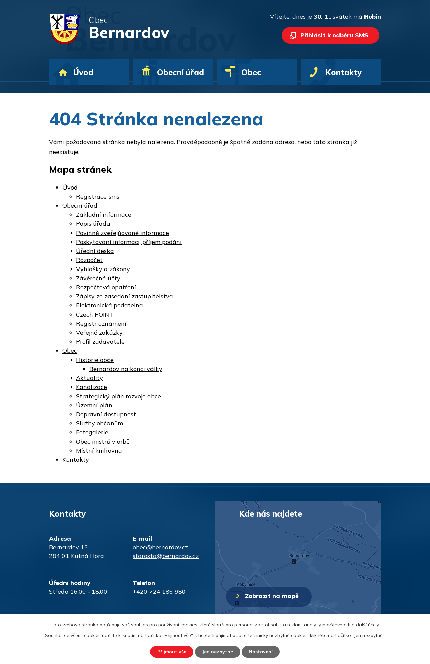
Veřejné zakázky (99, 332)
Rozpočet (89, 260)
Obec (251, 72)
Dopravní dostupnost (106, 414)
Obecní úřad (180, 72)
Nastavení (261, 652)
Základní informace (103, 214)
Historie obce (95, 360)
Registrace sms (97, 196)
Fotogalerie (92, 432)
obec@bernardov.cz (160, 547)
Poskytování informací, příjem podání (129, 242)
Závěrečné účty (98, 278)
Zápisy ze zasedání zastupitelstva (124, 296)
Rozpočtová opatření (106, 287)
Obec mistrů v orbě (103, 441)
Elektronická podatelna (109, 305)
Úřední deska (95, 251)
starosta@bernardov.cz (166, 556)
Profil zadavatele (100, 341)
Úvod (83, 72)
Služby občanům (99, 423)
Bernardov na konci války (125, 369)
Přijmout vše (171, 652)
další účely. (368, 625)
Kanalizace (91, 387)
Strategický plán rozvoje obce (118, 396)
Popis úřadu (93, 223)
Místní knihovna (99, 450)
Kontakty (343, 72)
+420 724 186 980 (159, 591)
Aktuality (89, 378)
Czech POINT (95, 314)
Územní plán (94, 405)
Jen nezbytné (217, 652)
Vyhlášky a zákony (103, 269)
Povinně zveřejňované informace (122, 233)
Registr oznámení (101, 323)
